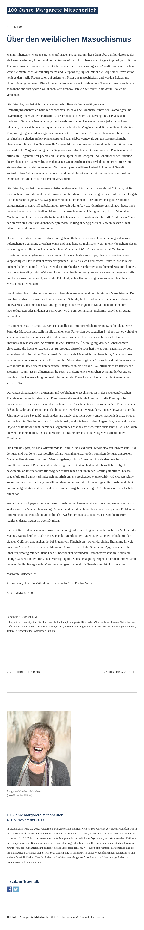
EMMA (18, 593)
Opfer (10, 626)
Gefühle (42, 622)
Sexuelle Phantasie (108, 626)
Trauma (11, 630)
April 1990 (15, 26)
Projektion (19, 626)
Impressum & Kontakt (75, 917)
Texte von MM (29, 616)
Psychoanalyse (33, 626)
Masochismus (111, 622)
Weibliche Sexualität (45, 630)
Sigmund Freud (127, 626)
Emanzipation (29, 622)
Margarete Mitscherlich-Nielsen (86, 622)
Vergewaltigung (24, 630)
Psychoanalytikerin (53, 626)
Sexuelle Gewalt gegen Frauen (80, 626)
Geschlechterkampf (58, 622)
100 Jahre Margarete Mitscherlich (52, 10)
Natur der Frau (127, 622)
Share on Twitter (16, 889)
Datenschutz (98, 917)
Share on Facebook (9, 889)
